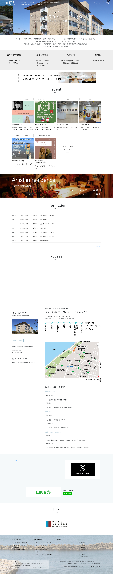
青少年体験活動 (14, 59)
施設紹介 (83, 545)
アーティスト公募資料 (86, 190)
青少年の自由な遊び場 (19, 549)
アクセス (87, 3)
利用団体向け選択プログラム (21, 542)
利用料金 (83, 547)
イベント (83, 552)
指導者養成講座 (18, 547)
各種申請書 (83, 549)
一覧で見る (98, 246)
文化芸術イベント (40, 547)
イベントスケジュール (19, 545)
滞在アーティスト (89, 194)
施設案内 (70, 59)
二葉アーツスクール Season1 (44, 552)
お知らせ (83, 554)
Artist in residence (33, 180)
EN (111, 3)
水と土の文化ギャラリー (42, 549)
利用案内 (98, 58)
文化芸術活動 (42, 60)
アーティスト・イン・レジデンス (44, 542)
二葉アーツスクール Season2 (44, 554)
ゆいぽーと (15, 460)
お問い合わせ (95, 3)
